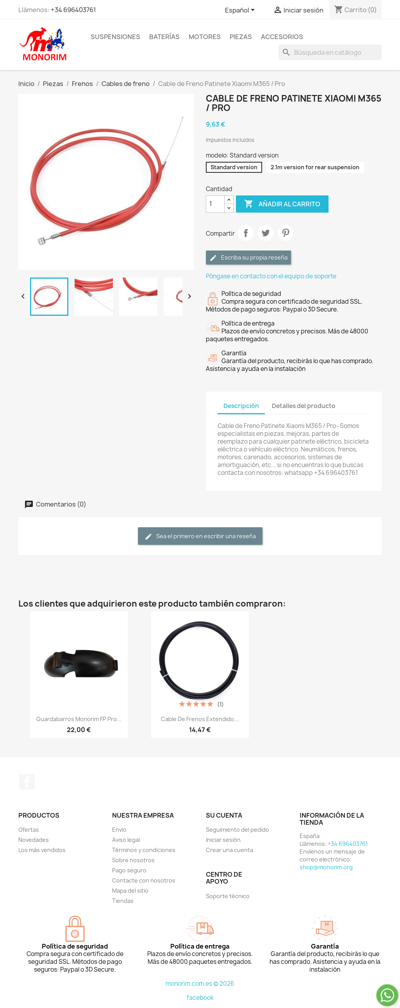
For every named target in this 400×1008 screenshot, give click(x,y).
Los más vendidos (42, 850)
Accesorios (282, 36)
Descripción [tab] (241, 406)
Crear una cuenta (229, 850)
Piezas (241, 36)
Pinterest (285, 233)
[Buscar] (330, 52)
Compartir (246, 233)
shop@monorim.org (326, 867)
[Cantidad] (215, 204)
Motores (205, 36)
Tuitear (265, 233)
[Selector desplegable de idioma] (241, 10)
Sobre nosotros (133, 860)
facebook (200, 998)
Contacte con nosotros (143, 880)
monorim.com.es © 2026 (200, 983)
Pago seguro (129, 870)
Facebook (27, 782)
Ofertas (28, 829)
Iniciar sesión (223, 839)
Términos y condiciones (143, 850)
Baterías (164, 36)
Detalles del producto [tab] (304, 406)
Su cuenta (224, 815)
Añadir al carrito (282, 204)
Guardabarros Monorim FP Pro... (78, 719)
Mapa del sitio (130, 890)
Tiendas (123, 900)
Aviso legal (126, 839)
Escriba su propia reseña (248, 258)
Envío (119, 829)
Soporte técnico (228, 896)
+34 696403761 (73, 9)
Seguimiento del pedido (237, 829)
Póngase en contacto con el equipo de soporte (271, 276)
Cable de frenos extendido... (200, 719)
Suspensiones (115, 36)
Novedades (33, 839)
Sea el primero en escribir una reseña (200, 536)
